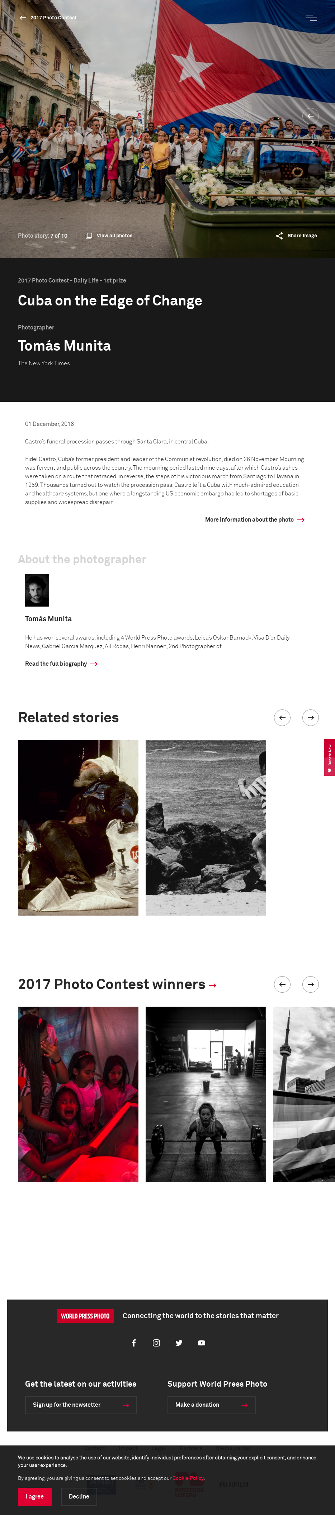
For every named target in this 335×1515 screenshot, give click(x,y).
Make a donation (197, 1405)
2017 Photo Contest (53, 17)
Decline (79, 1497)
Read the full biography (56, 664)
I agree (35, 1497)
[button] (282, 717)
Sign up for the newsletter (66, 1405)
